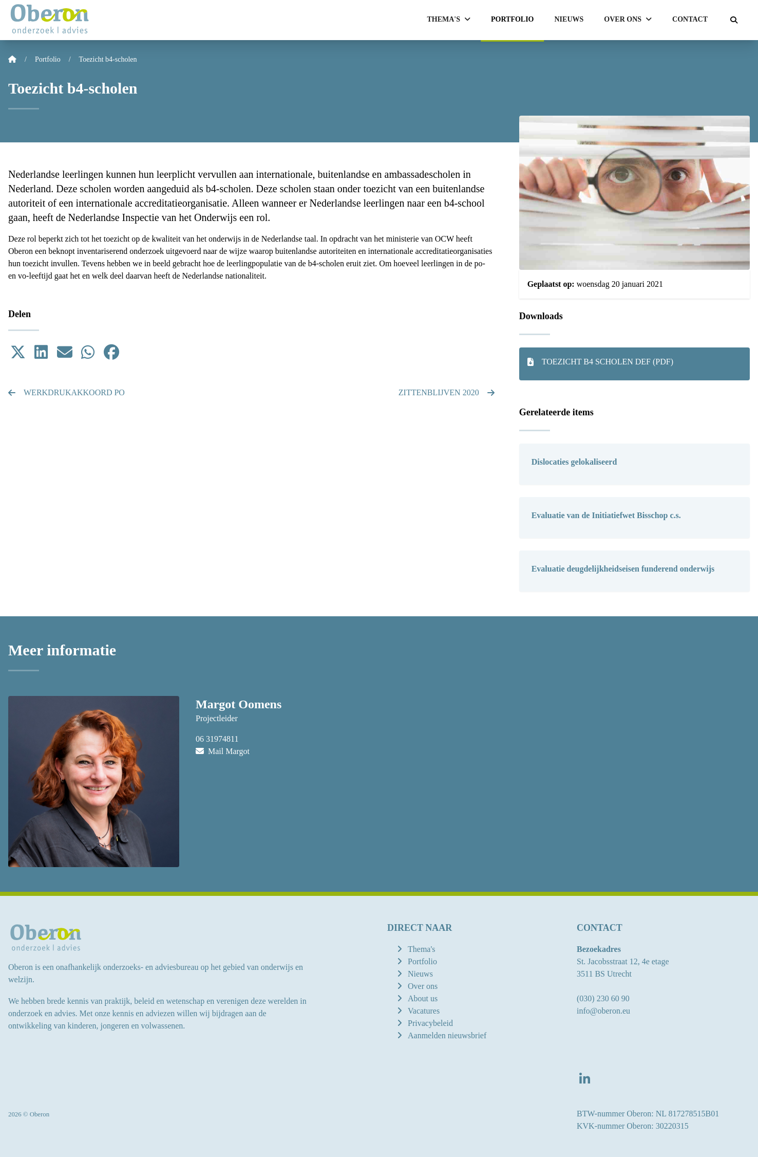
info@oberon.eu (603, 1010)
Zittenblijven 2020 (447, 392)
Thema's (421, 949)
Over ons (423, 986)
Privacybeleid (430, 1023)
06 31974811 (217, 738)
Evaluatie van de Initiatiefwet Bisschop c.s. (606, 515)
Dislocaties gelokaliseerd (574, 461)
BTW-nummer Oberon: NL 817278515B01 (648, 1113)
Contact (690, 19)
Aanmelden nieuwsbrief (447, 1035)
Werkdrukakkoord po (66, 392)
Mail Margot (223, 751)
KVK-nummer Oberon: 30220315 (633, 1126)
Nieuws (569, 19)
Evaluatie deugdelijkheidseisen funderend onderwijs (623, 568)
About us (423, 998)
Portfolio (512, 19)
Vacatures (424, 1010)
